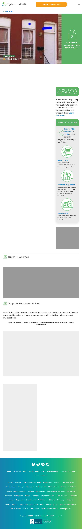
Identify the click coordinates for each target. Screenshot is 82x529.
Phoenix (52, 500)
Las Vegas (8, 496)
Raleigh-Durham (11, 504)
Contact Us (65, 471)
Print (75, 91)
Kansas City (71, 491)
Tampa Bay (34, 509)
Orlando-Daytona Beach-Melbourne (22, 500)
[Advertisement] (67, 238)
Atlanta (10, 482)
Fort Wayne (72, 487)
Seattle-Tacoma (51, 504)
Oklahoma (73, 496)
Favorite (59, 91)
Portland (70, 500)
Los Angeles (18, 496)
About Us (17, 471)
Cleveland (30, 487)
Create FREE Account (70, 43)
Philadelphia (42, 500)
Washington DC (65, 509)
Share (71, 91)
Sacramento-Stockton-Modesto (31, 504)
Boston (56, 482)
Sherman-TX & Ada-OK (68, 504)
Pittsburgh (61, 500)
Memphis (36, 496)
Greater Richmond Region (16, 491)
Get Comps (62, 160)
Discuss (67, 91)
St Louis (25, 509)
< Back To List (8, 11)
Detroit (63, 487)
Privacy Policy (52, 471)
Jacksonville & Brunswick (56, 491)
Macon (27, 496)
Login (77, 45)
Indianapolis (40, 491)
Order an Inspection (66, 185)
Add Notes (63, 91)
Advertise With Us (41, 476)
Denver (56, 487)
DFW (49, 487)
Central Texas (11, 487)
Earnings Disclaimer (37, 471)
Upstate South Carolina (49, 509)
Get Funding (62, 213)
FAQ (24, 471)
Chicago (21, 487)
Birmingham (47, 482)
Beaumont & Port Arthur (32, 482)
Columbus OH (41, 487)
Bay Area (18, 482)
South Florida (16, 509)
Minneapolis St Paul (48, 496)
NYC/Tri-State (62, 496)
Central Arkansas (68, 482)
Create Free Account (51, 4)
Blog (73, 471)
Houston (31, 491)
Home (9, 471)
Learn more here (65, 114)
